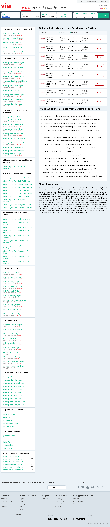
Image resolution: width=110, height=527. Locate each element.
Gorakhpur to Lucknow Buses (13, 377)
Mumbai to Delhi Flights (11, 334)
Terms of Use (59, 504)
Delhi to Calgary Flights (11, 305)
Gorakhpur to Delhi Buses (12, 380)
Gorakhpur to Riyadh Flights (13, 129)
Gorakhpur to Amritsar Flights (13, 95)
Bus (21, 506)
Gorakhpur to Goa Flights (12, 90)
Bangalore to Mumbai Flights (13, 366)
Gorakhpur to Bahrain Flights (13, 147)
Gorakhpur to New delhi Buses (14, 386)
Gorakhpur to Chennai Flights (13, 67)
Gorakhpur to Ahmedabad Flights (15, 81)
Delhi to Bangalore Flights (12, 329)
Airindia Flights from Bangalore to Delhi (17, 205)
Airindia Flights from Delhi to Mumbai (16, 181)
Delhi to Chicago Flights (11, 282)
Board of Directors (7, 501)
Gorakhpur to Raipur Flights (13, 99)
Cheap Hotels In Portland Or (18, 470)
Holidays (23, 504)
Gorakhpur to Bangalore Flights (14, 76)
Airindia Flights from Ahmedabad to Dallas (16, 257)
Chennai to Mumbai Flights (12, 357)
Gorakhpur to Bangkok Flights (13, 124)
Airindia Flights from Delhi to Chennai (16, 196)
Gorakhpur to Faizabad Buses (13, 383)
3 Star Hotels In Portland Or (18, 459)
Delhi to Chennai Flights (11, 348)
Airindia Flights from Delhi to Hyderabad (17, 193)
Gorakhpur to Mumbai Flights (13, 63)
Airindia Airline (8, 417)
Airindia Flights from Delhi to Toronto (16, 219)
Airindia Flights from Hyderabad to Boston (15, 223)
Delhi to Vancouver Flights (12, 277)
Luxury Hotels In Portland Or (18, 464)
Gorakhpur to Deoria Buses (13, 395)
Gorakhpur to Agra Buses (12, 399)
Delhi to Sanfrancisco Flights (13, 286)
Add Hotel (76, 499)
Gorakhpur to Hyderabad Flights (14, 72)
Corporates (77, 504)
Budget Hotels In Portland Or (18, 467)
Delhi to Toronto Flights (11, 273)
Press (3, 504)
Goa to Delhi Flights (10, 338)
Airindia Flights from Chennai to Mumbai (17, 184)
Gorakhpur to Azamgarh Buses (14, 405)
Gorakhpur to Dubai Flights (12, 120)
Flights (22, 499)
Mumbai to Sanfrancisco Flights (14, 300)
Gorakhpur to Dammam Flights (14, 143)
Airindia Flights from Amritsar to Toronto (17, 227)
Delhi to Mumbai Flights (11, 343)
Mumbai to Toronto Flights (13, 309)
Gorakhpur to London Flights (13, 151)
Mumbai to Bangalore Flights (13, 361)
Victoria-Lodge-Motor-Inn (78, 155)
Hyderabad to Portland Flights (13, 52)
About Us (4, 499)
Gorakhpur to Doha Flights (12, 154)
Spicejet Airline (8, 448)
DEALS (81, 1)
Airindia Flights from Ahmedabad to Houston (16, 262)
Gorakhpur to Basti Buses (12, 392)
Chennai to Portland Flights (13, 43)
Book (99, 39)
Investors (4, 506)
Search (103, 16)
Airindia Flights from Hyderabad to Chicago (15, 242)
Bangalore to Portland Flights (13, 47)
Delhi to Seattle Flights (11, 291)
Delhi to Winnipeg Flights (12, 295)
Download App (91, 1)
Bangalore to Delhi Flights (12, 325)
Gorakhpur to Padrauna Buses (14, 402)
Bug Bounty (59, 506)
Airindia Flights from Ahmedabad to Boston (16, 252)
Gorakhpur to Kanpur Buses (13, 389)
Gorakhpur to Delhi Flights (12, 104)
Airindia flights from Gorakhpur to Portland (15, 167)
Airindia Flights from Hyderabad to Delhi (17, 208)
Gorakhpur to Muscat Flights (13, 134)
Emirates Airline (8, 426)
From (3, 14)
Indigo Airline (7, 442)
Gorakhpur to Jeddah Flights (13, 117)
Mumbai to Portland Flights (13, 38)
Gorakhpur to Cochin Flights (13, 86)
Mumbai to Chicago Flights (12, 314)
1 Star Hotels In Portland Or (18, 462)
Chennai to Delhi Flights (11, 352)
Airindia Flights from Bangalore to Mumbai (15, 201)
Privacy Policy (59, 501)
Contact (45, 499)
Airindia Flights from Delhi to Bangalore (17, 190)
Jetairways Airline (9, 414)
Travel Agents (78, 501)
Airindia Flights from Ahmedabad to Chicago (16, 231)
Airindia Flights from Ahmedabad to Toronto (16, 237)
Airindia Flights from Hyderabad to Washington (15, 247)
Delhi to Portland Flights (12, 33)
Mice (21, 509)
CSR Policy (58, 499)
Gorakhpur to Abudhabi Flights (14, 138)
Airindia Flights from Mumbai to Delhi (16, 178)
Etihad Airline (7, 420)
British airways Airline (10, 423)
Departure (45, 14)
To (23, 14)
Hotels (22, 501)
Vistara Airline (8, 445)
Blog (43, 501)
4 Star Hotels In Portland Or (18, 456)
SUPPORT (104, 1)
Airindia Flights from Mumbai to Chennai (17, 187)
